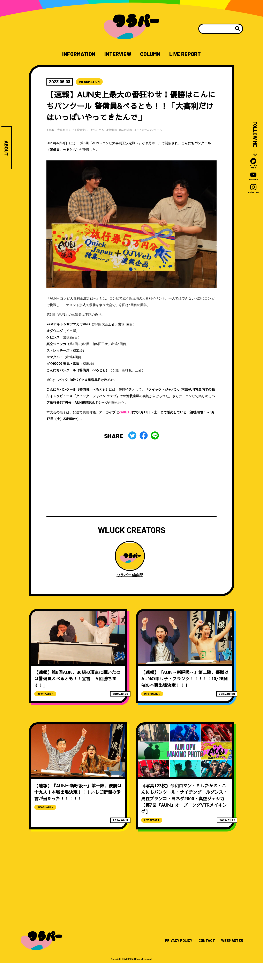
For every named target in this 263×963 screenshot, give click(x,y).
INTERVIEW (117, 54)
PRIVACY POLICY (178, 941)
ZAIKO (124, 412)
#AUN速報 (125, 130)
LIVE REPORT (185, 54)
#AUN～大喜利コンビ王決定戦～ (67, 130)
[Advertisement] (131, 478)
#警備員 (111, 130)
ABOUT (6, 148)
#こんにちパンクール (148, 130)
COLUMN (150, 54)
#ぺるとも (97, 130)
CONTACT (206, 941)
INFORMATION (78, 54)
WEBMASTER (232, 941)
